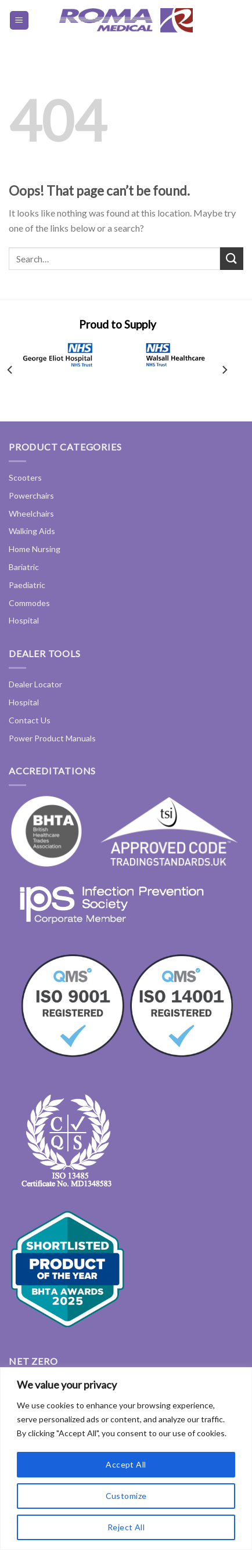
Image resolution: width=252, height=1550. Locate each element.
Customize (126, 1496)
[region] (126, 1458)
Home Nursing (34, 549)
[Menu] (19, 20)
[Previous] (10, 370)
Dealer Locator (35, 684)
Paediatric (27, 585)
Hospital (24, 620)
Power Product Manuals (52, 738)
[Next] (224, 370)
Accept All (126, 1464)
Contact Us (30, 720)
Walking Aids (32, 531)
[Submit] (231, 258)
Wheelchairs (31, 513)
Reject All (126, 1527)
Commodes (29, 603)
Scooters (25, 477)
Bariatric (24, 567)
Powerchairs (31, 495)
